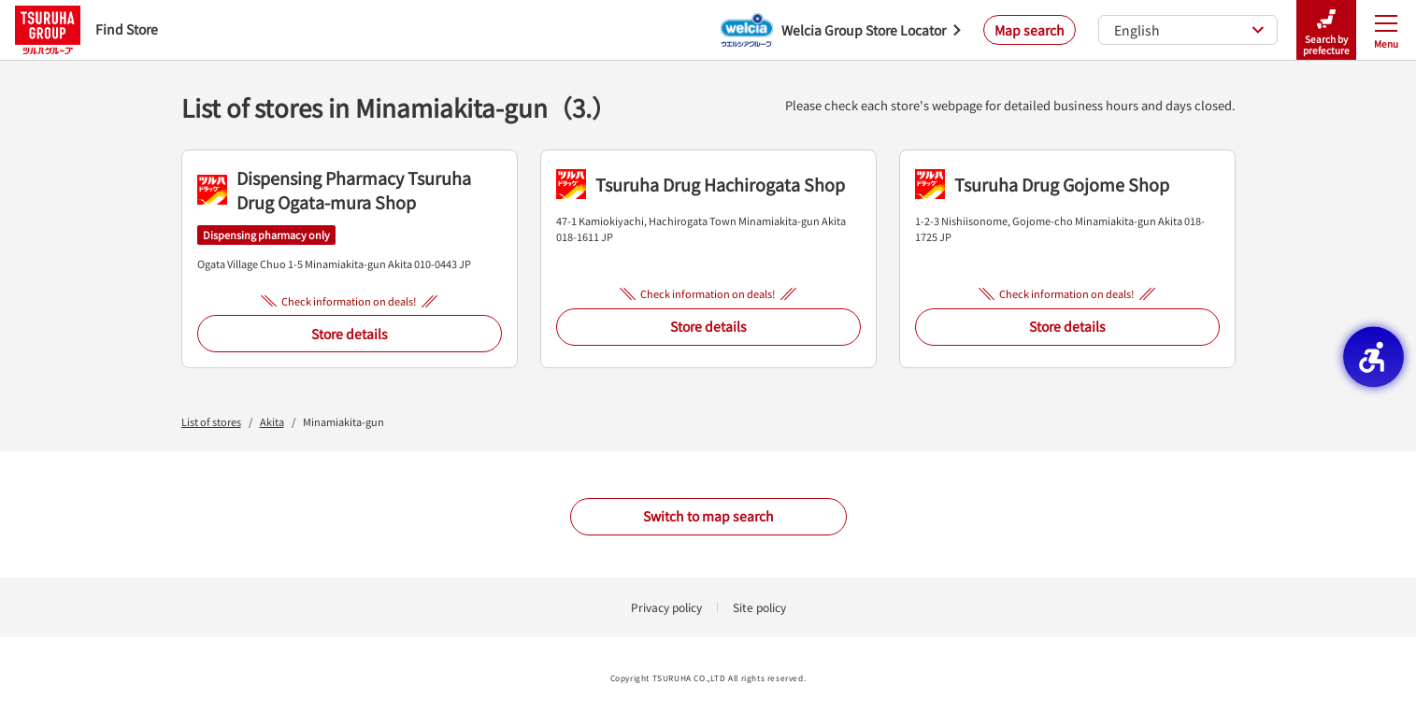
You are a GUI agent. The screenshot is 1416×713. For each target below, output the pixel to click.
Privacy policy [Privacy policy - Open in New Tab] (666, 607)
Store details (349, 333)
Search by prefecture (1326, 30)
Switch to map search (708, 515)
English (1189, 30)
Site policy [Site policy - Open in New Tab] (759, 607)
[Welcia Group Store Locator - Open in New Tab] (841, 30)
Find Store (86, 29)
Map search (1029, 30)
